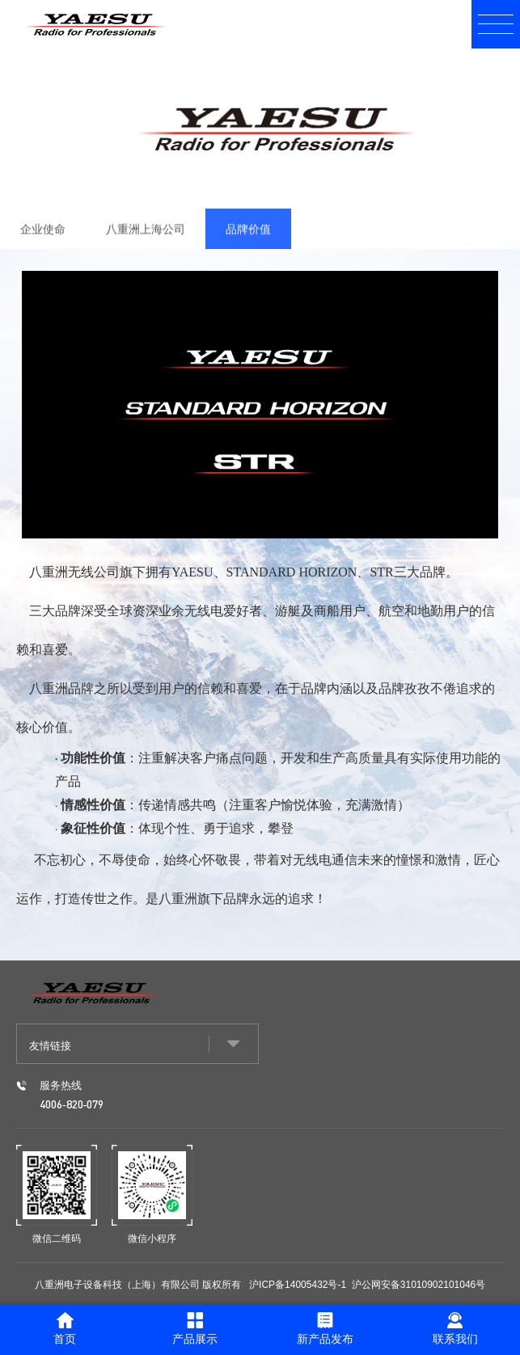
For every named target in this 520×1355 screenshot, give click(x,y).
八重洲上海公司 (145, 236)
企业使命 (43, 236)
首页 (64, 1328)
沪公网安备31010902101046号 (418, 1284)
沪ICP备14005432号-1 (297, 1284)
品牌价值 (248, 236)
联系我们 (455, 1328)
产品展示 (195, 1328)
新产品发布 (325, 1328)
